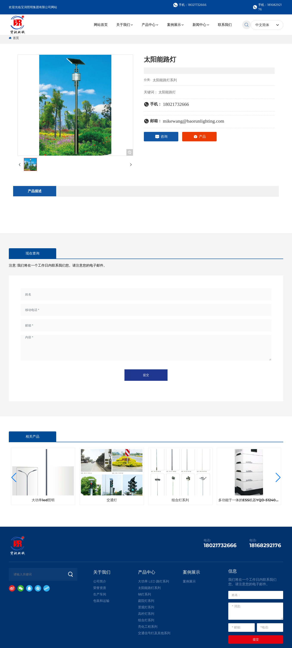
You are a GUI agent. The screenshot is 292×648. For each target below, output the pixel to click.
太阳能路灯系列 (165, 80)
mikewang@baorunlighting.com (193, 121)
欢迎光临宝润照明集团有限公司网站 (33, 7)
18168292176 (265, 545)
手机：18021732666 (190, 5)
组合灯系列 (180, 500)
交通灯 (112, 500)
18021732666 (176, 104)
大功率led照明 (43, 500)
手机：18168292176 (267, 7)
